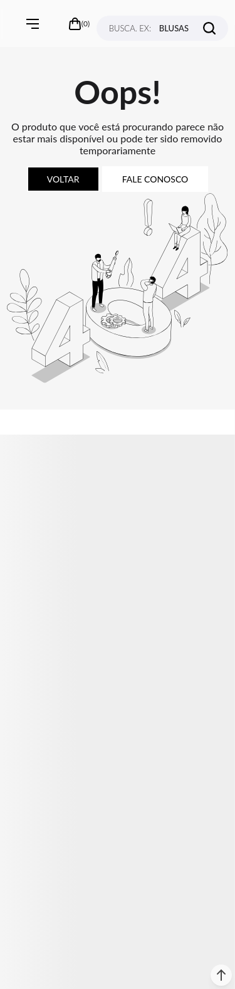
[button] (221, 975)
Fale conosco (155, 179)
